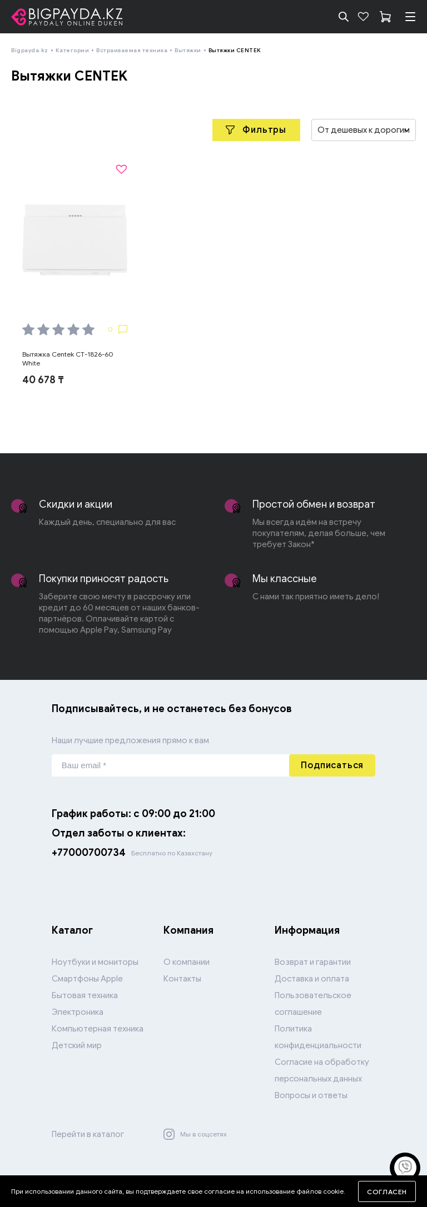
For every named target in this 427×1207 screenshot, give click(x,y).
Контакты (182, 979)
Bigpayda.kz (29, 50)
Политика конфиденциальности (318, 1037)
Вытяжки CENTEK (234, 50)
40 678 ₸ (43, 380)
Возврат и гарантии (313, 962)
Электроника (77, 1012)
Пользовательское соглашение (313, 1003)
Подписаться (332, 765)
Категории (73, 50)
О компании (186, 962)
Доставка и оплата (312, 979)
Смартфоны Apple (87, 979)
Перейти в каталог (88, 1134)
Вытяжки (188, 50)
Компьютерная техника (97, 1029)
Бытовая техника (85, 995)
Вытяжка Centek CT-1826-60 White (67, 358)
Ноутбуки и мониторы (95, 962)
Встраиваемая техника (131, 50)
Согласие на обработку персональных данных (322, 1070)
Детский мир (77, 1045)
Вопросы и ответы (311, 1095)
